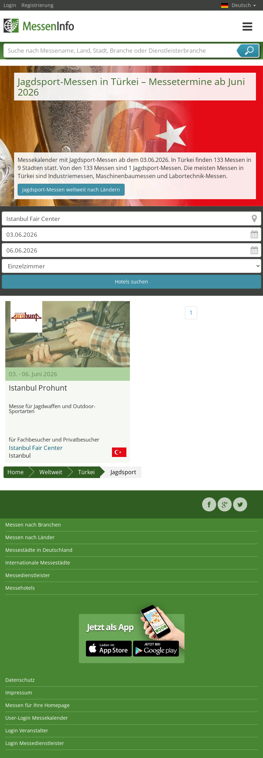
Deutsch (244, 5)
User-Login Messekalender (36, 717)
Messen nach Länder (30, 537)
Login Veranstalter (26, 730)
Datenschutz (20, 680)
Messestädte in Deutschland (39, 550)
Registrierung (37, 5)
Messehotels (20, 587)
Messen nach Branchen (33, 524)
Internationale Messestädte (37, 562)
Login (10, 5)
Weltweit (50, 472)
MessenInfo (39, 25)
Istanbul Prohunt (38, 388)
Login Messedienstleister (34, 743)
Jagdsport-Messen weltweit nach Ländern (71, 189)
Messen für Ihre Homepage (37, 705)
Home (15, 472)
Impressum (18, 692)
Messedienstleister (27, 575)
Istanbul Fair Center (36, 448)
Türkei (86, 472)
